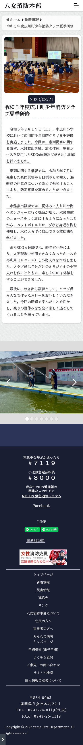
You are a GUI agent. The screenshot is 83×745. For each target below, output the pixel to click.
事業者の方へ (43, 628)
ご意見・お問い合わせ (43, 664)
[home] (22, 5)
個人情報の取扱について (43, 680)
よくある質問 (43, 657)
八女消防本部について (43, 613)
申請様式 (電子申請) (43, 649)
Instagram (35, 540)
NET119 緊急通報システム (41, 495)
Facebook (41, 505)
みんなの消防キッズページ (43, 639)
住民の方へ (43, 620)
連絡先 (43, 597)
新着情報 (43, 582)
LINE (41, 522)
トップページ (43, 574)
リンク (43, 605)
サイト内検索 (43, 672)
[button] (76, 5)
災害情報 (43, 590)
